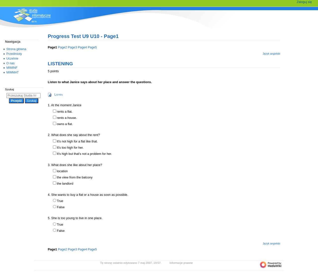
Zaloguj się (304, 2)
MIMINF (12, 67)
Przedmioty (14, 54)
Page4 (82, 47)
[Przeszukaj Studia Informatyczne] (23, 95)
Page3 (72, 47)
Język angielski (271, 53)
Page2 (62, 47)
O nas (10, 63)
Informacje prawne (181, 262)
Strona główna (16, 49)
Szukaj (9, 89)
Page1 (52, 47)
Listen (58, 94)
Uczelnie (12, 58)
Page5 (92, 47)
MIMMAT (12, 72)
